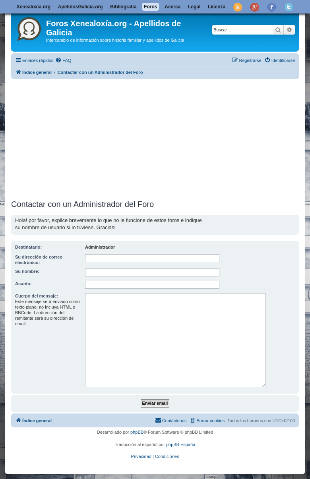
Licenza (216, 7)
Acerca (172, 7)
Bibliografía (123, 7)
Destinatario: (28, 247)
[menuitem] (63, 60)
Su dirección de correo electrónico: (38, 260)
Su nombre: (27, 271)
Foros (150, 7)
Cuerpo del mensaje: (36, 296)
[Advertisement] (160, 137)
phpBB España (180, 444)
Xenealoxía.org (33, 7)
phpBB (136, 432)
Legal (194, 7)
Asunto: (23, 283)
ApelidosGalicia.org (80, 7)
